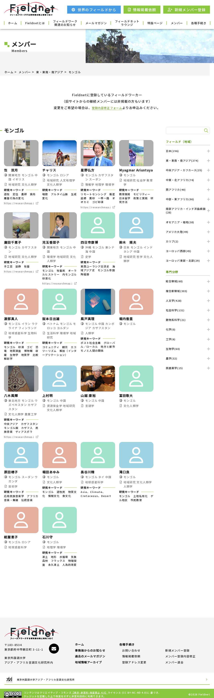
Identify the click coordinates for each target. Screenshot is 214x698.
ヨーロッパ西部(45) (188, 251)
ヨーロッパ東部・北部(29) (188, 260)
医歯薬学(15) (188, 368)
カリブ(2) (188, 241)
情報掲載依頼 (131, 652)
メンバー (171, 23)
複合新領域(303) (188, 291)
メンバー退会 (174, 660)
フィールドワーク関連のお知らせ (68, 22)
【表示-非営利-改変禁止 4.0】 (89, 690)
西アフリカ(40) (188, 189)
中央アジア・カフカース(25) (188, 170)
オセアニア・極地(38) (188, 222)
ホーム (16, 23)
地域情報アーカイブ (88, 660)
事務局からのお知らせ (90, 644)
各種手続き (197, 23)
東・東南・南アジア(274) (188, 160)
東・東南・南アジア (54, 71)
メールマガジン (94, 23)
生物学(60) (188, 349)
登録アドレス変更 (134, 660)
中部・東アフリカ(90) (188, 199)
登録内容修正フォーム (107, 107)
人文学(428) (188, 300)
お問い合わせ (131, 644)
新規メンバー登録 (177, 644)
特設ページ (145, 23)
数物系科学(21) (188, 320)
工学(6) (188, 339)
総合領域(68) (188, 281)
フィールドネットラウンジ (120, 22)
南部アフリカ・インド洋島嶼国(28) (188, 210)
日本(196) (188, 151)
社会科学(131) (188, 310)
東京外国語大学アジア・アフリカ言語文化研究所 (53, 677)
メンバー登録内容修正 (180, 652)
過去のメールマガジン (90, 652)
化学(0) (188, 329)
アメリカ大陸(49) (188, 232)
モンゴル (82, 71)
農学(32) (188, 358)
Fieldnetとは (43, 23)
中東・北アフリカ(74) (188, 180)
